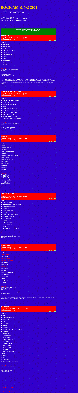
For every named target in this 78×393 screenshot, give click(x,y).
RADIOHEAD (5, 306)
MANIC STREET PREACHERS (10, 194)
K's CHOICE (5, 35)
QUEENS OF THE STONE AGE (11, 91)
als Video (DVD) (51, 40)
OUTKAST (4, 136)
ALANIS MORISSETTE (8, 245)
